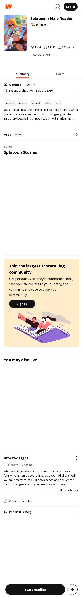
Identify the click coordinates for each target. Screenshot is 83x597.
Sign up (22, 304)
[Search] (57, 6)
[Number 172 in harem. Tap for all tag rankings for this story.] (41, 135)
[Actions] (76, 458)
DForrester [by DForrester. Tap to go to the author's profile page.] (43, 25)
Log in (71, 7)
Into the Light (16, 457)
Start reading (35, 589)
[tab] (22, 75)
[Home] (28, 6)
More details (69, 490)
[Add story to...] (72, 589)
